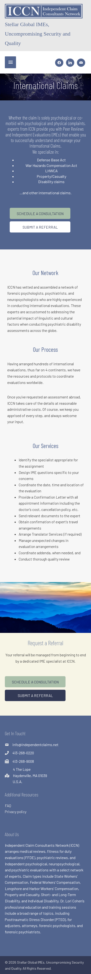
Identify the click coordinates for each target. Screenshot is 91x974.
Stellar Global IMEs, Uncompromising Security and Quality (37, 33)
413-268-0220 (23, 752)
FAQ (8, 805)
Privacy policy (15, 811)
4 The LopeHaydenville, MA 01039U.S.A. (30, 775)
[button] (40, 213)
